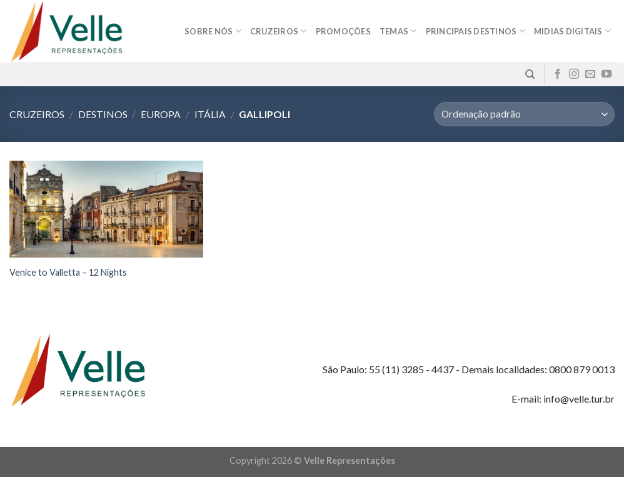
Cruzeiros (278, 31)
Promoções (343, 31)
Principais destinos (475, 31)
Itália (210, 114)
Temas (398, 31)
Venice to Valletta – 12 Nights (68, 272)
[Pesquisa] (530, 74)
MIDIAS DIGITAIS (572, 31)
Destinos (103, 114)
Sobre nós (212, 31)
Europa (161, 114)
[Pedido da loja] (524, 114)
